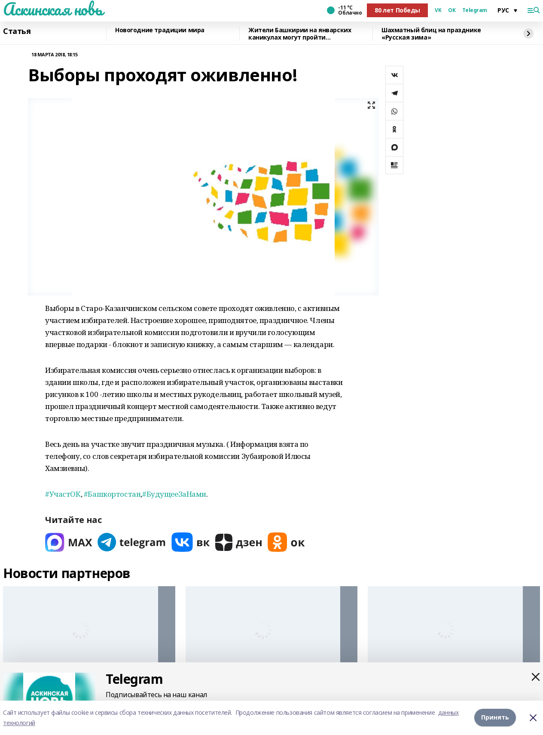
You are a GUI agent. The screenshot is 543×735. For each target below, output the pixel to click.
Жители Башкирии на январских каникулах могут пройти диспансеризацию (299, 34)
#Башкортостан (112, 494)
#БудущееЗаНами (174, 494)
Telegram (474, 10)
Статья (17, 31)
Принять (495, 717)
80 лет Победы (397, 10)
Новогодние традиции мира (159, 30)
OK (451, 10)
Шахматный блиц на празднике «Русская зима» (431, 34)
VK (438, 10)
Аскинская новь (52, 9)
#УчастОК (63, 494)
